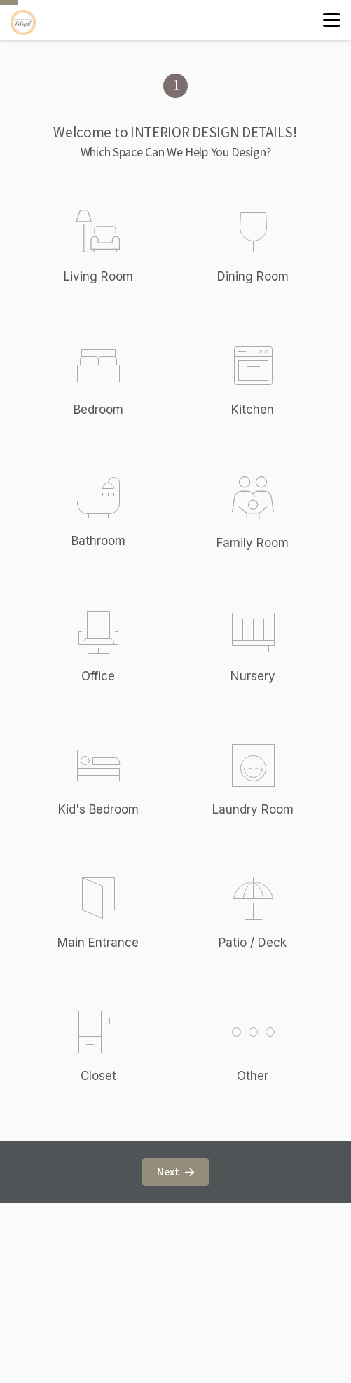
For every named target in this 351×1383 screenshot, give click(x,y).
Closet (98, 1076)
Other (252, 1081)
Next (175, 1171)
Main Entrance (98, 943)
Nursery (252, 676)
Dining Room (253, 276)
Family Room (252, 543)
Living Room (98, 276)
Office (98, 676)
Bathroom (98, 541)
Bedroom (98, 410)
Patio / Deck (253, 943)
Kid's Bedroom (98, 809)
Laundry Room (253, 809)
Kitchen (252, 410)
